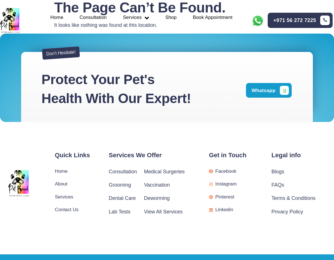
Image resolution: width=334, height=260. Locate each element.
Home (54, 18)
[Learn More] (302, 21)
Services (136, 17)
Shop (172, 18)
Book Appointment (215, 18)
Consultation (92, 18)
